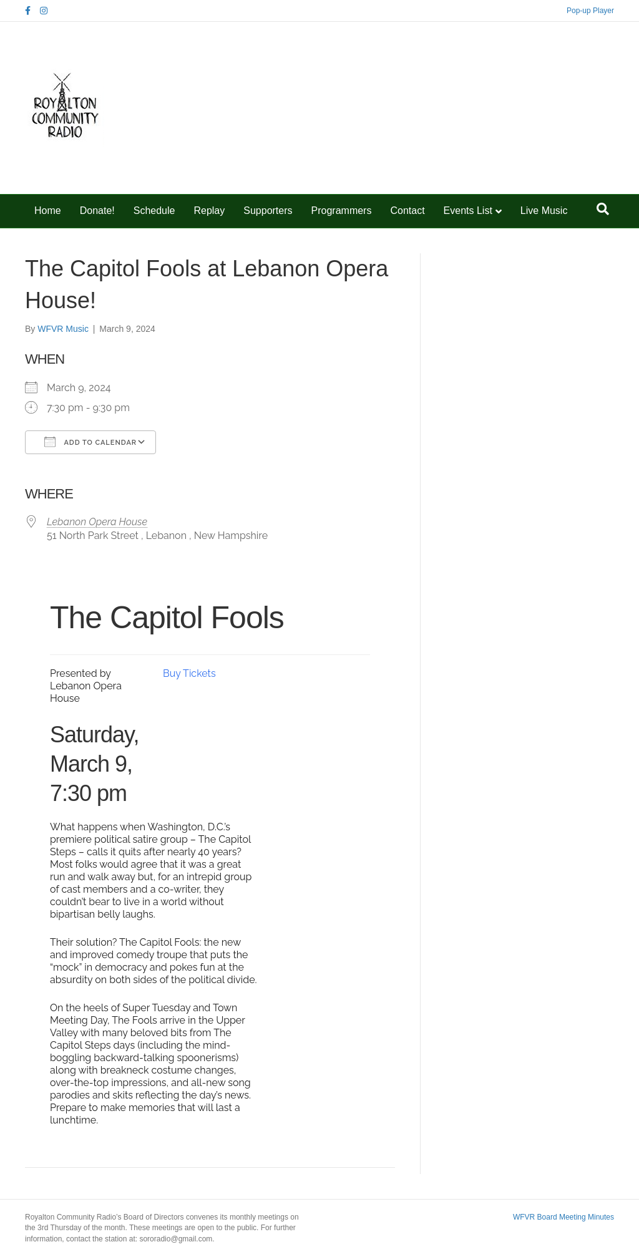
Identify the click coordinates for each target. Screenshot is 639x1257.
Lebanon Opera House (97, 522)
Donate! (97, 210)
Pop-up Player (590, 10)
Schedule (154, 210)
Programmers (341, 210)
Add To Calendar (90, 441)
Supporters (267, 210)
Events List (468, 210)
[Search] (603, 209)
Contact (407, 210)
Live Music (544, 210)
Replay (209, 210)
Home (47, 210)
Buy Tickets (189, 673)
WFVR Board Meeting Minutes (563, 1217)
